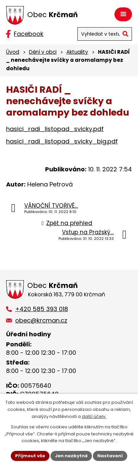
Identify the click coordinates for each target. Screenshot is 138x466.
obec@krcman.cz (41, 320)
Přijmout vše (30, 456)
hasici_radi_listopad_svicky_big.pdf (62, 141)
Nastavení (110, 456)
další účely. (94, 416)
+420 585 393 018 (41, 309)
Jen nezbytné (71, 456)
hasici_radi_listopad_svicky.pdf (55, 129)
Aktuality (77, 51)
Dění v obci (43, 51)
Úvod (12, 51)
